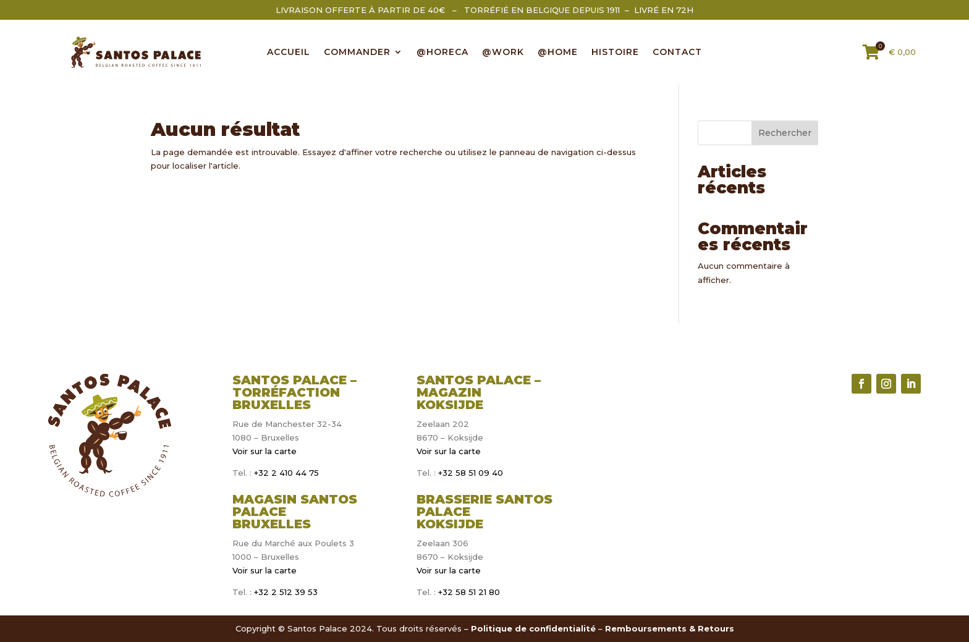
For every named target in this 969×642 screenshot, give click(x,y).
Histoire (615, 52)
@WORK (503, 52)
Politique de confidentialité (533, 628)
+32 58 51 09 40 (470, 473)
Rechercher (784, 132)
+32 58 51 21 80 (469, 592)
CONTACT (677, 52)
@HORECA (442, 52)
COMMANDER (357, 52)
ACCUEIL (288, 52)
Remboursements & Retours (669, 628)
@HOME (558, 52)
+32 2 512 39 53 (285, 592)
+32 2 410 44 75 (285, 473)
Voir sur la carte (264, 451)
